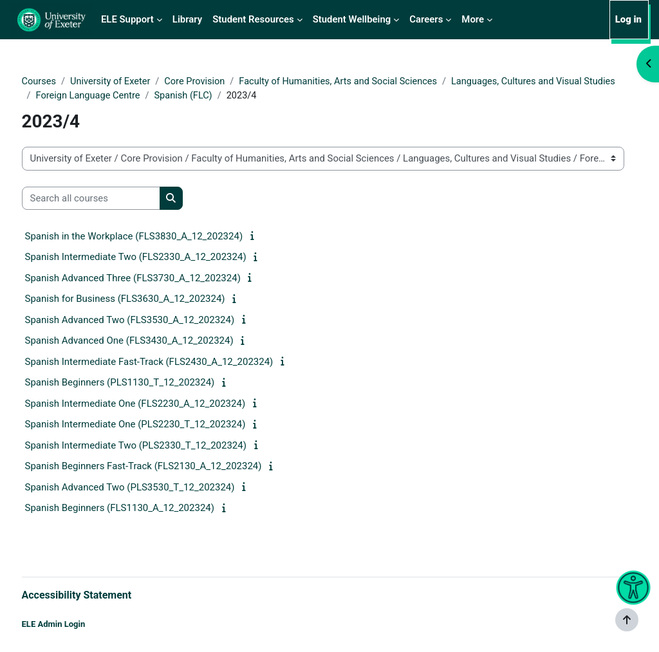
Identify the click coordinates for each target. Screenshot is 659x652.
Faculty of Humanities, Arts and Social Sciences (369, 82)
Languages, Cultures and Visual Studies (144, 96)
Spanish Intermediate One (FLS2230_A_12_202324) (159, 404)
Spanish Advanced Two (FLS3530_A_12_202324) (154, 320)
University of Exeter (136, 82)
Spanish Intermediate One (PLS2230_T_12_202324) (159, 425)
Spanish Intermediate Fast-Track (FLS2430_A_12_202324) (173, 362)
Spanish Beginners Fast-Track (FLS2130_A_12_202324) (167, 467)
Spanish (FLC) (392, 96)
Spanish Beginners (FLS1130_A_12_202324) (143, 509)
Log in (628, 19)
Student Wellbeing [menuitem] (352, 19)
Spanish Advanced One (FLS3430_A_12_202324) (153, 342)
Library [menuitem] (187, 19)
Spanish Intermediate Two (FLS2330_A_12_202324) (159, 258)
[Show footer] (626, 619)
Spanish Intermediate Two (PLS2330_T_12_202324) (159, 446)
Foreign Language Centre (295, 96)
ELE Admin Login (77, 624)
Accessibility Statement (101, 594)
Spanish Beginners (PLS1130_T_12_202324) (144, 383)
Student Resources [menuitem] (252, 19)
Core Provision (222, 82)
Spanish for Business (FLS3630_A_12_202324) (149, 300)
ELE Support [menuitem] (127, 19)
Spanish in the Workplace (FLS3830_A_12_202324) (158, 237)
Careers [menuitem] (426, 19)
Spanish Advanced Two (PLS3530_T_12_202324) (154, 488)
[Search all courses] (115, 198)
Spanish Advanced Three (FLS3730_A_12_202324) (157, 278)
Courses (63, 82)
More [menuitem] (472, 19)
